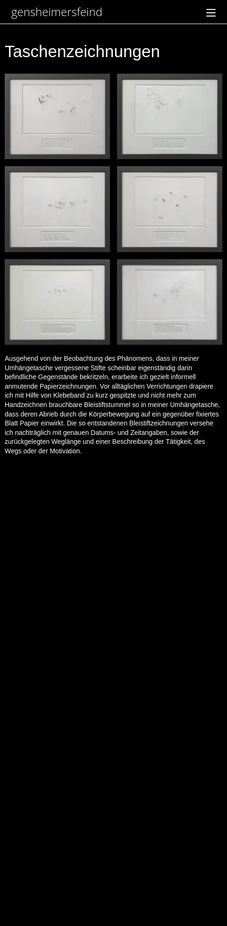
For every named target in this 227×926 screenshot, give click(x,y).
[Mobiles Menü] (211, 11)
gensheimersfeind (56, 11)
